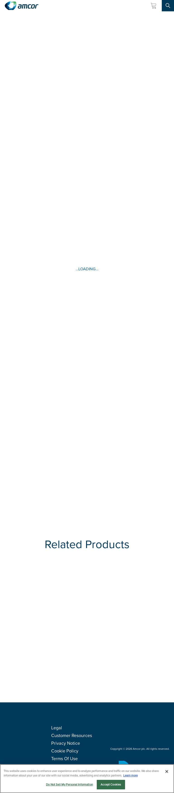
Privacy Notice (65, 743)
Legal (56, 727)
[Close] (167, 771)
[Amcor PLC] (22, 6)
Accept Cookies (111, 784)
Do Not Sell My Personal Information (69, 784)
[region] (87, 778)
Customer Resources (71, 735)
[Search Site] (168, 5)
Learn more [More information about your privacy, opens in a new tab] (130, 775)
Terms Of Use (64, 758)
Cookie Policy (64, 750)
